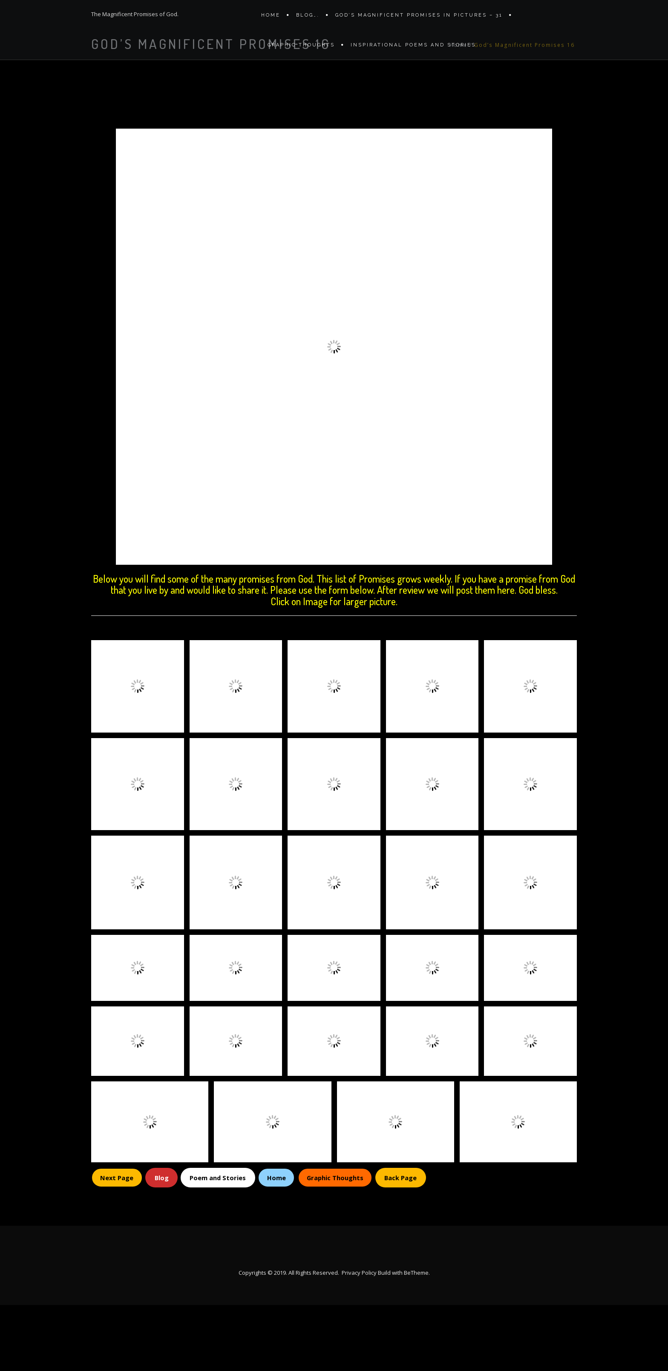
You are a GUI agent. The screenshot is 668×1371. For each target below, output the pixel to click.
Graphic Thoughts (301, 54)
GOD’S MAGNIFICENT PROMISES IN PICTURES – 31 (419, 18)
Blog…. (308, 18)
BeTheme (416, 1338)
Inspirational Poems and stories (413, 54)
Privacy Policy (359, 1338)
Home (270, 18)
